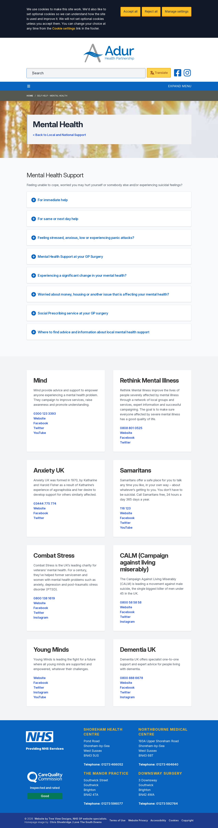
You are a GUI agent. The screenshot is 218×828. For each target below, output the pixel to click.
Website (39, 418)
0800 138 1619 (44, 598)
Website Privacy (138, 820)
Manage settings (176, 11)
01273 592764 (167, 803)
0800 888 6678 (131, 678)
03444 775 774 (44, 503)
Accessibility (158, 820)
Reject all (151, 11)
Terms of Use (117, 820)
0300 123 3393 (44, 413)
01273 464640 (167, 764)
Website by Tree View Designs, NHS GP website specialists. (71, 818)
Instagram (40, 617)
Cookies (174, 820)
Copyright (187, 820)
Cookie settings (63, 28)
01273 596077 (112, 803)
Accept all (130, 11)
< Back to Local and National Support (59, 135)
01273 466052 (112, 764)
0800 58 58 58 (130, 602)
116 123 (125, 508)
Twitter (38, 428)
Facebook (40, 423)
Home (30, 95)
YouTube (39, 433)
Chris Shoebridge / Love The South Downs (76, 822)
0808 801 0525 (131, 428)
